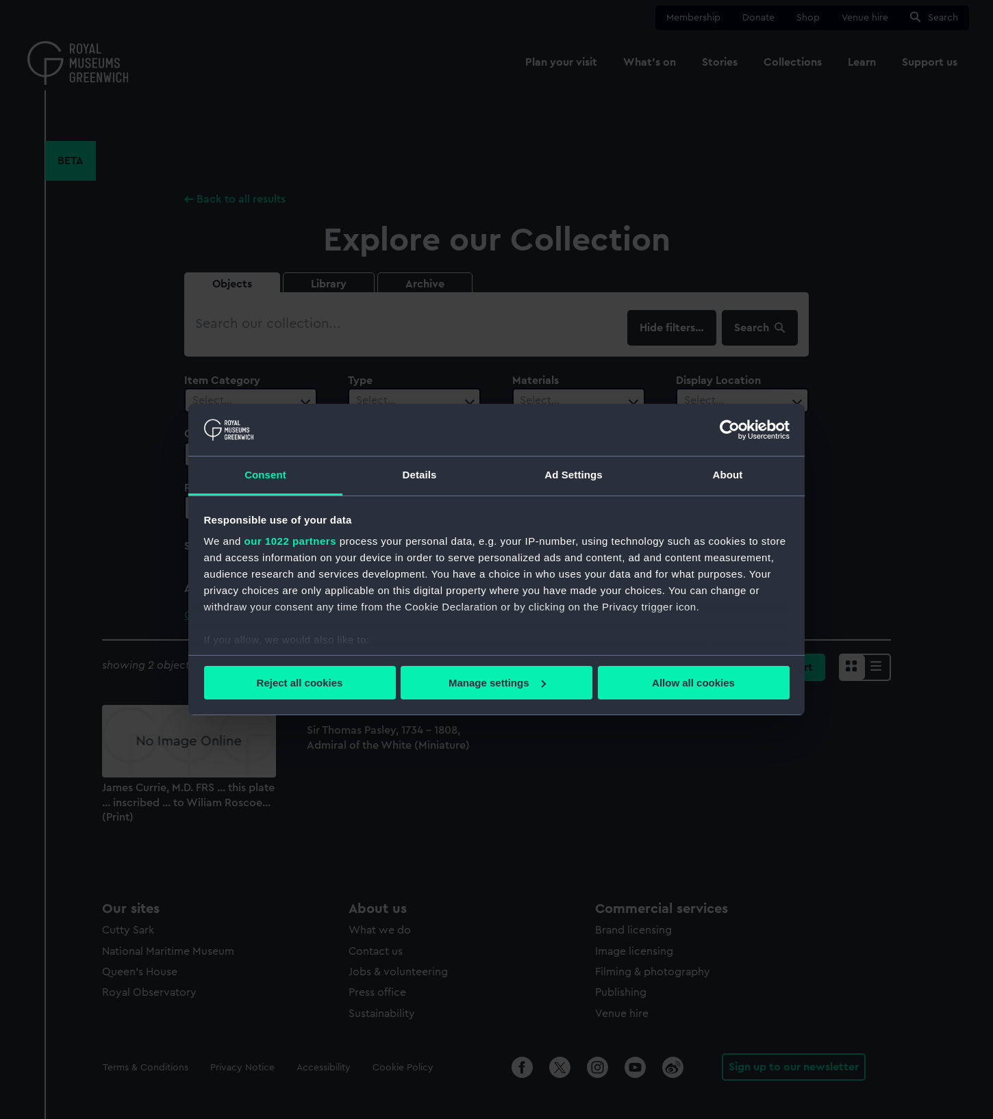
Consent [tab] (265, 474)
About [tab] (728, 474)
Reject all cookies (300, 683)
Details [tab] (420, 474)
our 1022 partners (290, 541)
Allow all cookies (693, 683)
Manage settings (497, 683)
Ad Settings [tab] (573, 474)
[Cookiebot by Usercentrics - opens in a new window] (730, 430)
